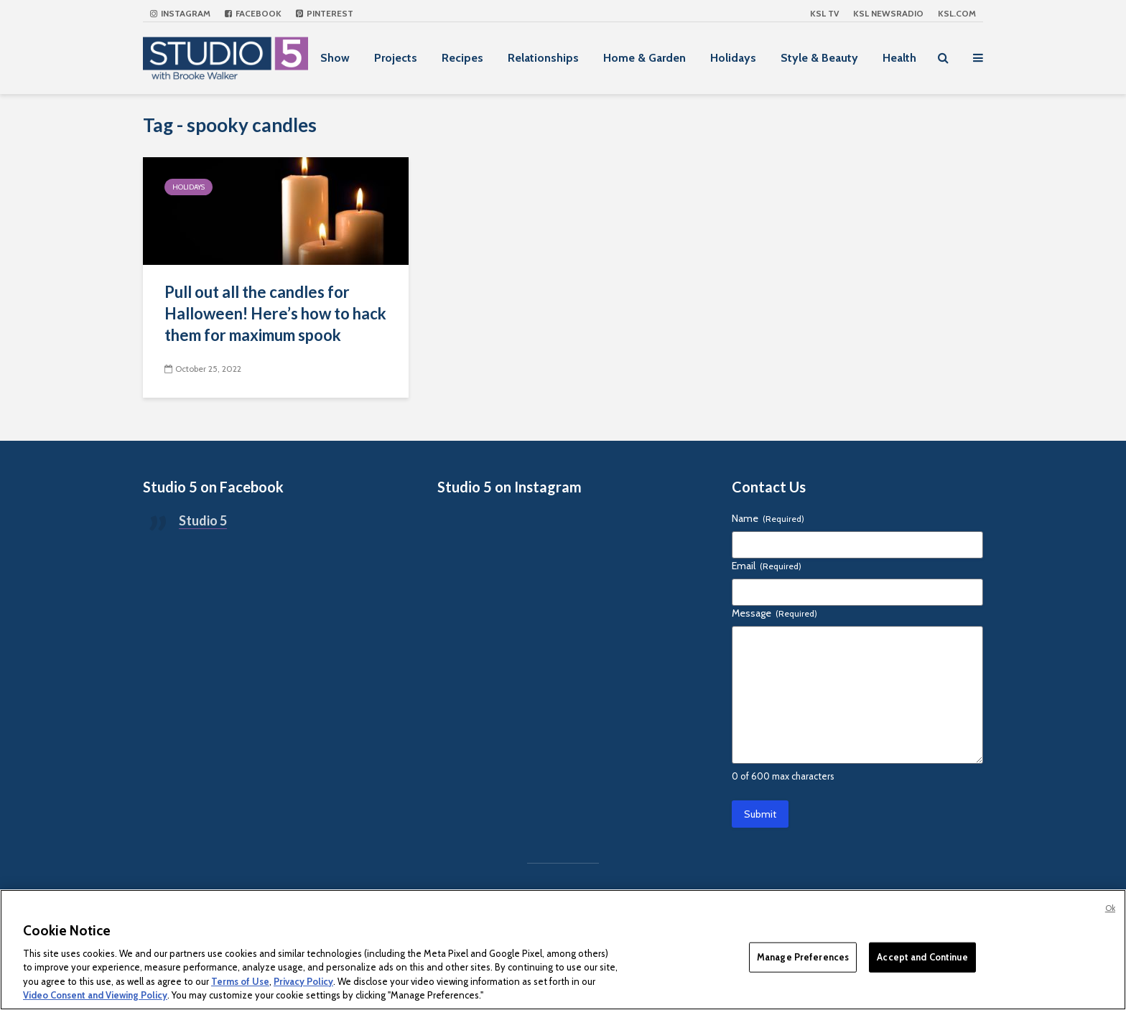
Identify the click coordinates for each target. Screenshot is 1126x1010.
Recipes (462, 58)
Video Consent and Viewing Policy (95, 995)
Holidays (733, 58)
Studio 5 (203, 520)
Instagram (180, 13)
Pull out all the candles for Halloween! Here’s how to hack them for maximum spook (275, 313)
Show (335, 58)
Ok (1110, 908)
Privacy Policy (303, 981)
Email (766, 565)
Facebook (253, 13)
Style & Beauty (819, 58)
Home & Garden (644, 58)
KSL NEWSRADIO (888, 13)
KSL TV (824, 13)
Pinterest (324, 13)
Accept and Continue (922, 957)
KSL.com (957, 13)
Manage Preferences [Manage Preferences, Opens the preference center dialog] (803, 957)
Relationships (543, 58)
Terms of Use (240, 981)
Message (774, 613)
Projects (395, 58)
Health (899, 58)
